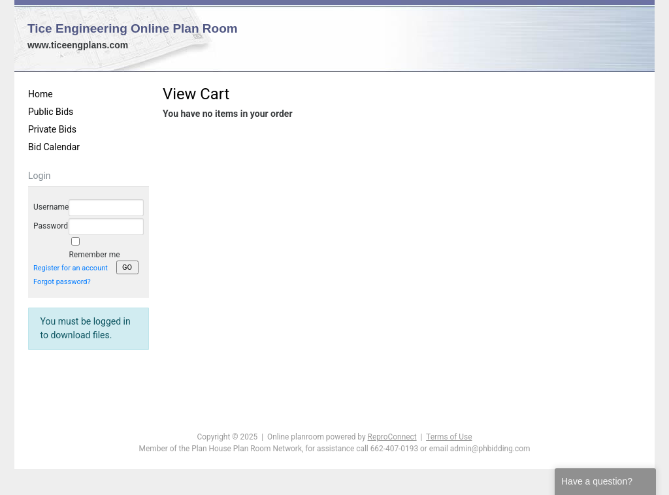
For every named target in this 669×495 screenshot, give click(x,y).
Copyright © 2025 (227, 436)
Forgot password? (62, 282)
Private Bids (52, 129)
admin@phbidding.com (490, 448)
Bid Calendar (54, 147)
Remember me (94, 254)
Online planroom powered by (342, 436)
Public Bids (50, 111)
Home (40, 94)
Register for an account (70, 268)
